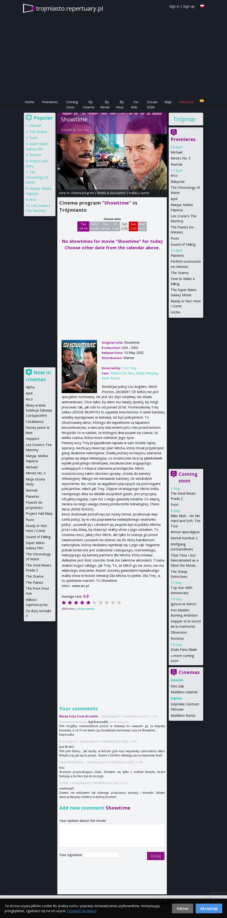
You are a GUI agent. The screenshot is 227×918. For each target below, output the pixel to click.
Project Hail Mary (39, 513)
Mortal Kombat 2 (184, 538)
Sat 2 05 (124, 226)
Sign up (189, 6)
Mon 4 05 (142, 226)
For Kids (135, 104)
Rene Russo (111, 378)
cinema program (82, 193)
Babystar (178, 181)
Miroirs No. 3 (180, 158)
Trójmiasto (184, 119)
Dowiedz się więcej (82, 911)
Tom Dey (83, 130)
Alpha (30, 387)
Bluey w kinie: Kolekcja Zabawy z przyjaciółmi (39, 410)
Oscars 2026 (152, 104)
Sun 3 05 (133, 226)
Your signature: (71, 855)
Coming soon (188, 477)
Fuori (174, 504)
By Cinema (88, 104)
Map (168, 102)
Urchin (175, 312)
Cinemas (189, 672)
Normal (176, 164)
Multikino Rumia (183, 715)
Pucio (175, 238)
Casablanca (34, 421)
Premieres (50, 102)
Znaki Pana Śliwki (184, 649)
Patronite (186, 102)
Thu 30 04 (105, 226)
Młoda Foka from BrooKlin (78, 716)
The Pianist (34, 582)
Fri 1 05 (115, 226)
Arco (174, 175)
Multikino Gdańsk (184, 692)
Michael (176, 152)
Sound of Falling (183, 244)
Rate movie (86, 608)
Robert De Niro (122, 373)
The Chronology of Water (37, 177)
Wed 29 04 (95, 226)
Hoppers (32, 438)
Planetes (177, 255)
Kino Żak (177, 686)
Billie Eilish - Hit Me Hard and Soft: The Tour (186, 521)
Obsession (179, 632)
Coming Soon (72, 104)
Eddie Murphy (147, 373)
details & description (111, 193)
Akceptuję (209, 908)
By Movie (105, 104)
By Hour (120, 104)
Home (29, 102)
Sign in (174, 6)
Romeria (177, 638)
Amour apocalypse (185, 532)
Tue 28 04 (83, 226)
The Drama (179, 272)
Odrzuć (183, 908)
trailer (133, 193)
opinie (144, 193)
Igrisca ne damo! (183, 604)
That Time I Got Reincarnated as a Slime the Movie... (184, 560)
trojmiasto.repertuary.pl (69, 8)
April (174, 199)
